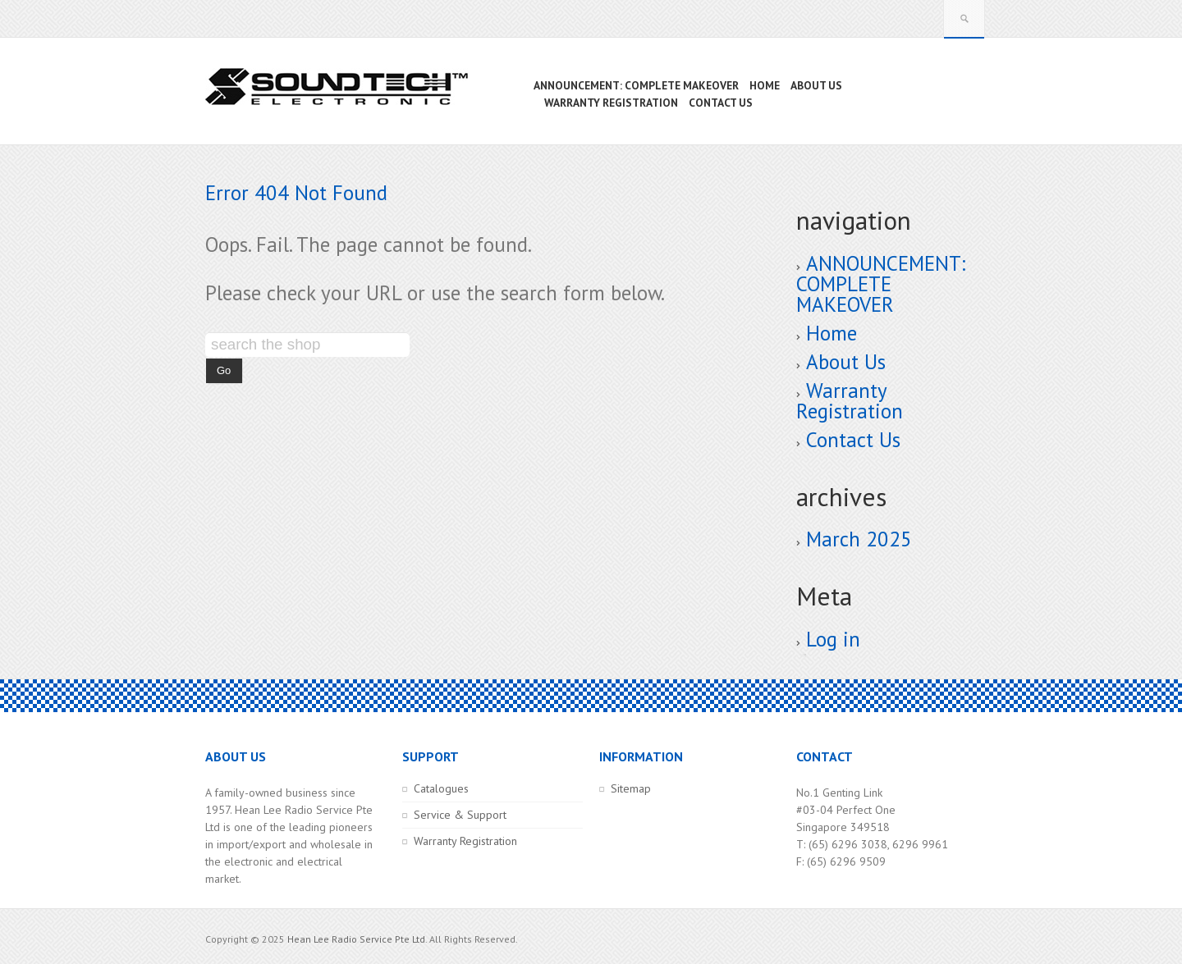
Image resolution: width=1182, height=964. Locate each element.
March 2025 (859, 539)
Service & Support (460, 814)
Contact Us (853, 440)
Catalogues (441, 788)
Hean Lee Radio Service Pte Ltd (356, 939)
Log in (833, 639)
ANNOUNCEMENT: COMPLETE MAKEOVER (880, 284)
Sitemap (631, 788)
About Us (846, 362)
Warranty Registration (849, 400)
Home (831, 333)
